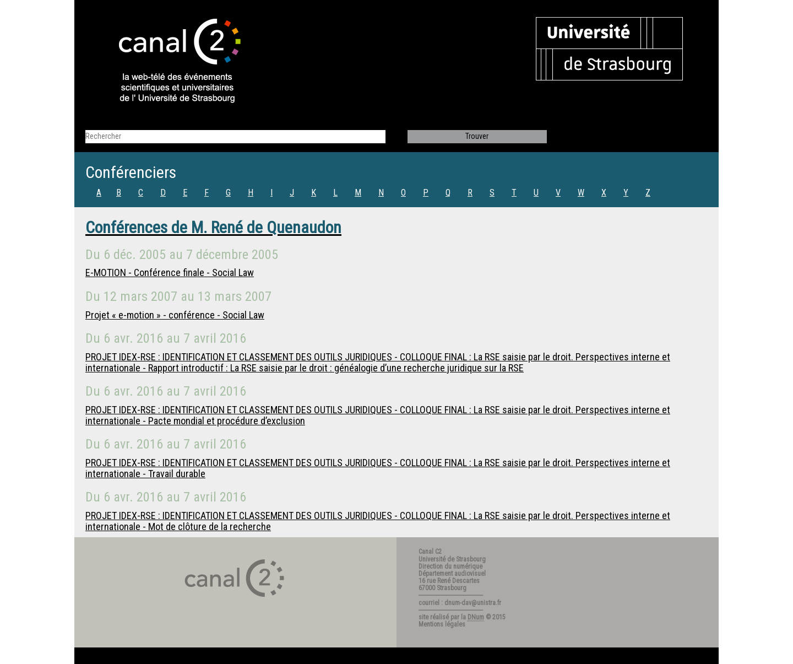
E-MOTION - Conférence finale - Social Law (169, 272)
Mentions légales (442, 624)
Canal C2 (430, 551)
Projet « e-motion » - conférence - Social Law (174, 315)
